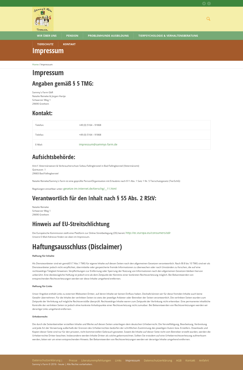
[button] (8, 361)
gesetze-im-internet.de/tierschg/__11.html (90, 188)
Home (35, 64)
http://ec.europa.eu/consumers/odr (148, 233)
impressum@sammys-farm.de (98, 144)
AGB (178, 360)
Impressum (132, 360)
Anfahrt (204, 360)
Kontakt (190, 360)
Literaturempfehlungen (96, 360)
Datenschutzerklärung (158, 360)
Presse (73, 360)
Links (118, 360)
